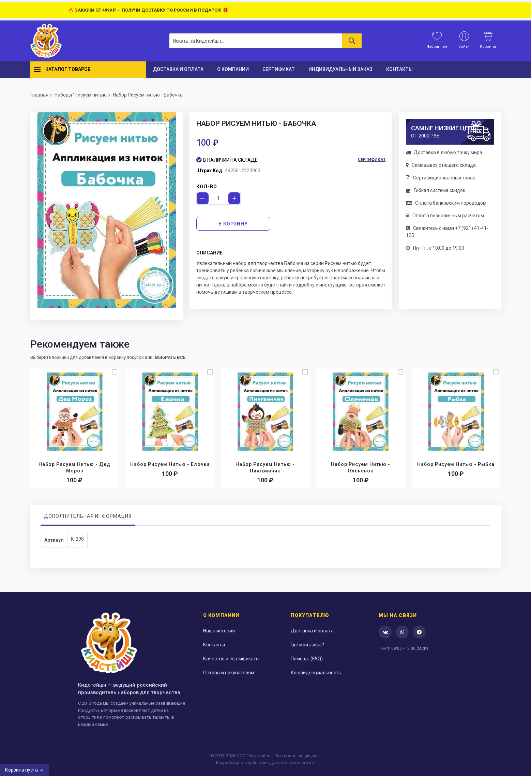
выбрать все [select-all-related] (170, 357)
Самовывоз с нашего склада (441, 165)
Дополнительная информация (88, 516)
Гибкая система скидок (435, 190)
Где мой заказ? (307, 644)
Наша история (219, 630)
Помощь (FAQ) (307, 658)
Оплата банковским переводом (446, 203)
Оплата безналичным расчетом (445, 215)
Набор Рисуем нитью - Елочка (170, 464)
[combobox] (265, 40)
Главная (39, 95)
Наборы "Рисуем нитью (81, 95)
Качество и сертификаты (231, 658)
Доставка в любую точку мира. (444, 152)
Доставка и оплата (312, 630)
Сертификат (371, 159)
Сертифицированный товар (440, 177)
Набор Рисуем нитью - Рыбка (456, 464)
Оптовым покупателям (228, 672)
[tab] (88, 518)
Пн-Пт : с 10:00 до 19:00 (435, 248)
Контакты (214, 644)
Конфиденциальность (316, 672)
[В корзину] (233, 224)
